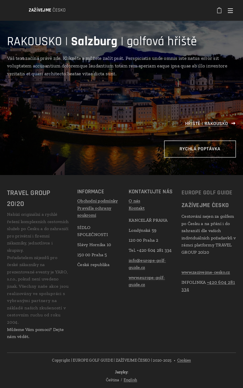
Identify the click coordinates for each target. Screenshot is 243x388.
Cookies (184, 360)
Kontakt (137, 208)
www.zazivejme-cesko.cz (205, 272)
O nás (134, 200)
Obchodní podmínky (97, 200)
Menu (230, 10)
